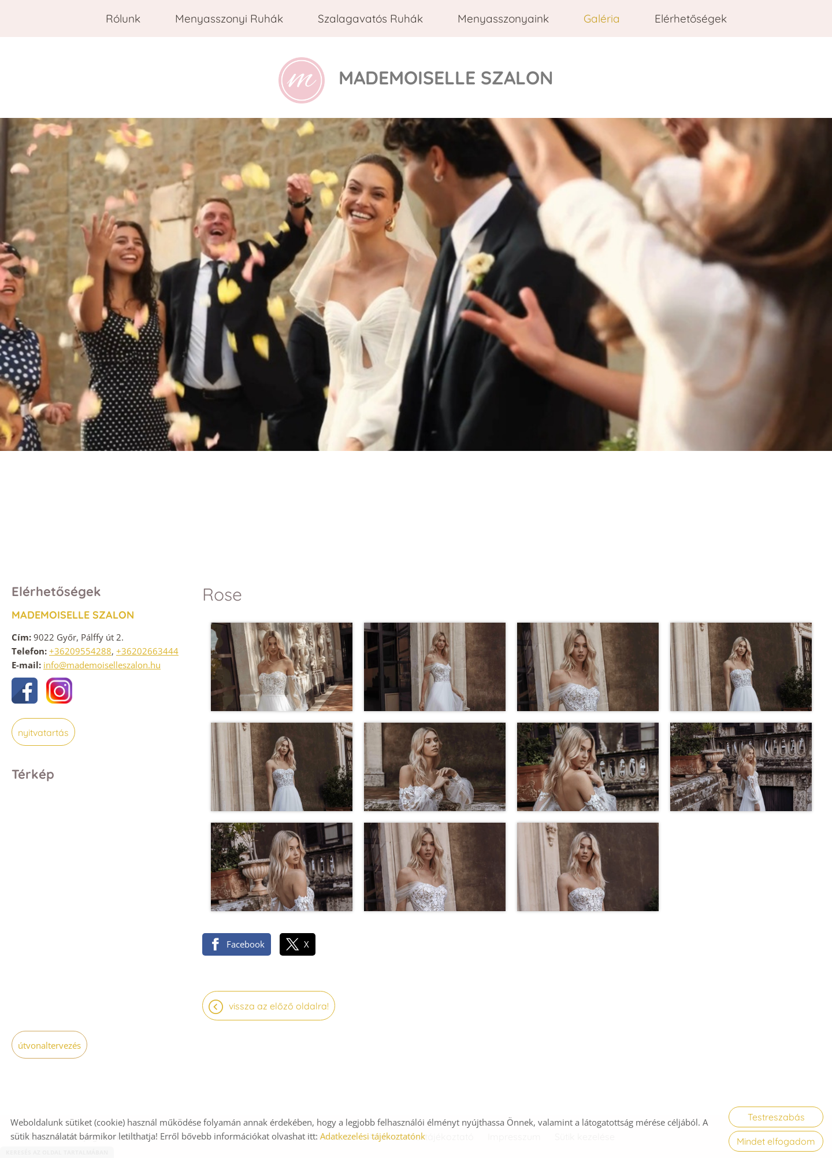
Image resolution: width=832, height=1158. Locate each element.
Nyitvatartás (43, 726)
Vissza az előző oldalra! (279, 1000)
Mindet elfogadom (776, 1141)
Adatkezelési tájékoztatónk (372, 1136)
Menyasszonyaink (503, 18)
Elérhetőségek (691, 18)
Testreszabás (776, 1117)
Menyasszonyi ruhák (229, 18)
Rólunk (123, 18)
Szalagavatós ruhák (370, 18)
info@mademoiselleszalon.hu (102, 659)
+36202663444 (147, 645)
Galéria (602, 18)
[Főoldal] (301, 74)
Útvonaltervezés (49, 1039)
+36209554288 (80, 645)
